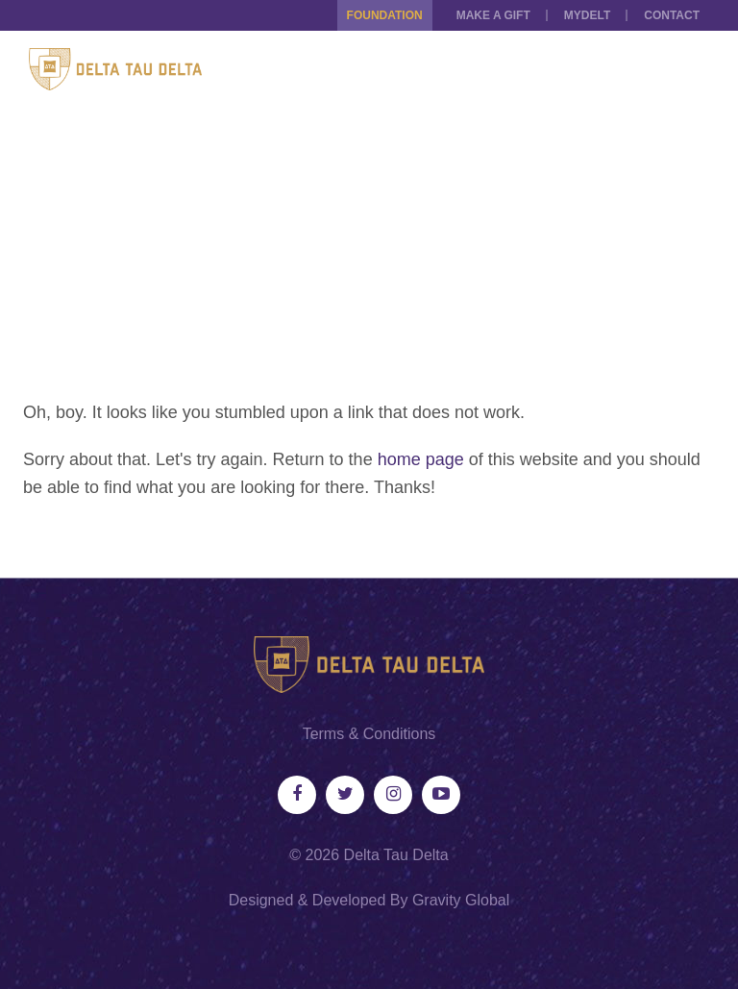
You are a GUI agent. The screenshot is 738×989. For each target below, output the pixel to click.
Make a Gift (493, 15)
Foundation (385, 15)
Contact (672, 15)
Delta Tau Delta (396, 855)
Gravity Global (460, 900)
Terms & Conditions (369, 734)
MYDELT (587, 15)
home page (421, 459)
